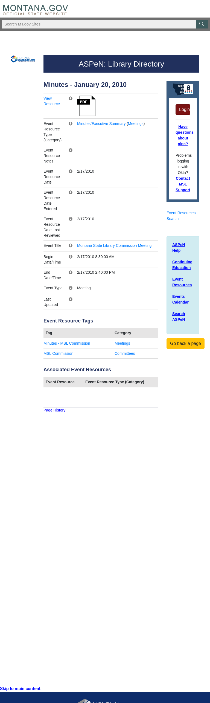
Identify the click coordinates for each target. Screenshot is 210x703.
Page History (54, 410)
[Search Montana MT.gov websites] (105, 24)
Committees (125, 353)
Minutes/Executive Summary (101, 123)
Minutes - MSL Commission (66, 343)
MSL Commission (58, 353)
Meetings (136, 123)
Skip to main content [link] (20, 688)
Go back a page (185, 343)
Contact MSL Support (183, 184)
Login (184, 109)
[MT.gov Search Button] (202, 24)
